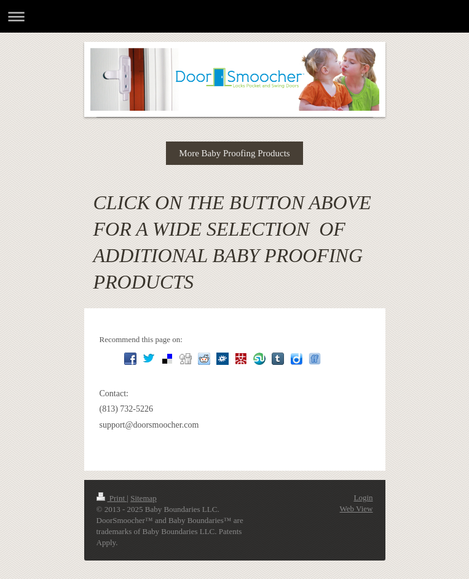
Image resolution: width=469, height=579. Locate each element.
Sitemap (143, 498)
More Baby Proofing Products (234, 153)
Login (362, 497)
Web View (356, 508)
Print (112, 498)
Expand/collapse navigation (234, 16)
